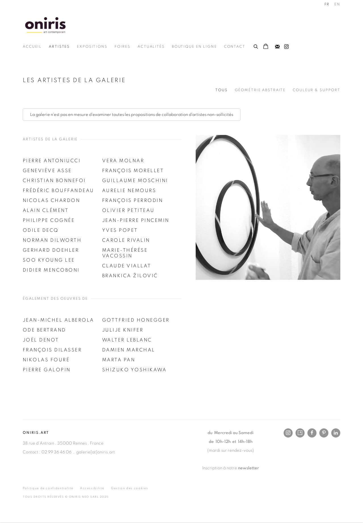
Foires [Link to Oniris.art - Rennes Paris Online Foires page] (122, 47)
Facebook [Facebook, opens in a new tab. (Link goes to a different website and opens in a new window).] (311, 432)
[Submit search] (256, 45)
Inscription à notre (220, 468)
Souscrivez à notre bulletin (277, 46)
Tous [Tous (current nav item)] (221, 90)
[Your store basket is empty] (265, 47)
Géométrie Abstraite (260, 90)
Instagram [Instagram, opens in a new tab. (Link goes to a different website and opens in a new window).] (286, 46)
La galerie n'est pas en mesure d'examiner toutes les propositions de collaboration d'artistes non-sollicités (131, 114)
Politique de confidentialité (48, 488)
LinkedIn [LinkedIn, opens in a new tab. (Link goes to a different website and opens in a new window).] (335, 432)
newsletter (248, 468)
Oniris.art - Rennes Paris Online (45, 25)
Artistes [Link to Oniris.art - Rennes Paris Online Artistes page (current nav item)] (59, 47)
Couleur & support (316, 90)
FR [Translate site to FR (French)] (327, 4)
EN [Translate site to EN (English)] (337, 4)
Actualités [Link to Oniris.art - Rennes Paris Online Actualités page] (151, 47)
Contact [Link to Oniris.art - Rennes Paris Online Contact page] (234, 47)
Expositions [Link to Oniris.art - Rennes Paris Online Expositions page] (92, 47)
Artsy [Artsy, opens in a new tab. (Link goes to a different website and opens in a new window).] (300, 432)
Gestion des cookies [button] (129, 488)
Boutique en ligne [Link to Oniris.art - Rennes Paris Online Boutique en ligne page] (194, 47)
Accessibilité (92, 488)
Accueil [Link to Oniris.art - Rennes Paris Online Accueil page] (32, 47)
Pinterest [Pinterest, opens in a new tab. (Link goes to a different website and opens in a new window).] (323, 432)
